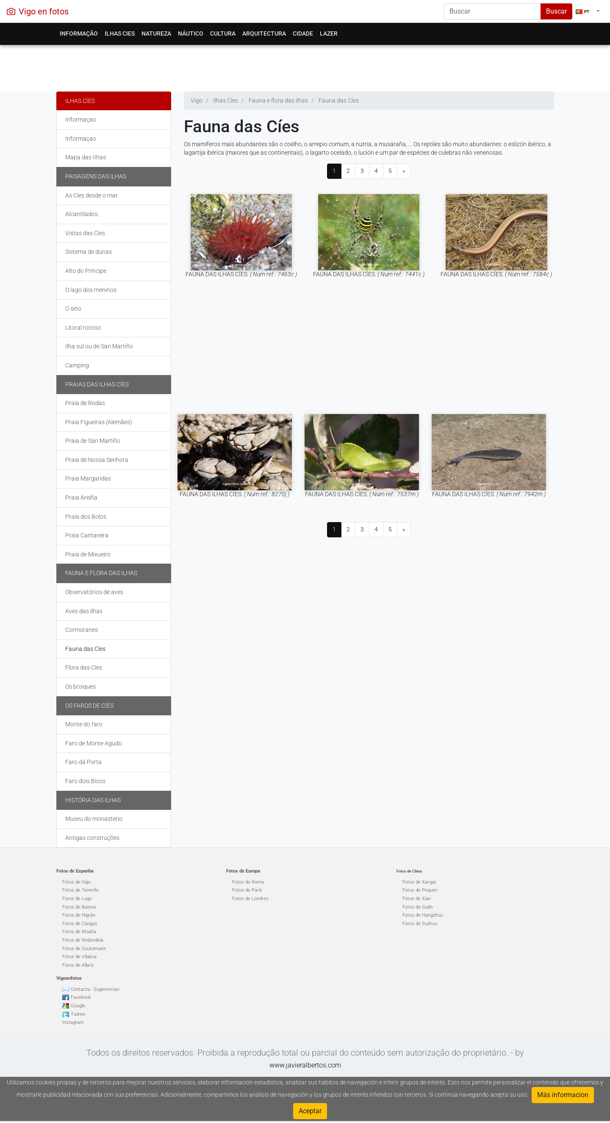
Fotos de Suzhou (419, 923)
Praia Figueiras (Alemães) (98, 422)
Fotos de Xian (416, 898)
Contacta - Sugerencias (95, 989)
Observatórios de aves (94, 592)
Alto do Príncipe (85, 270)
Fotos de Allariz (78, 965)
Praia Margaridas (88, 478)
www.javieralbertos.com (305, 1065)
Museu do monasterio (93, 818)
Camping (77, 365)
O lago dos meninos (90, 289)
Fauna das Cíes (85, 648)
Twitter (78, 1014)
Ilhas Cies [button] (120, 33)
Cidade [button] (303, 33)
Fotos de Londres (250, 898)
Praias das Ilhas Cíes (97, 384)
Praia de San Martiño (92, 440)
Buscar (556, 11)
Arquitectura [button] (264, 33)
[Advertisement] (305, 66)
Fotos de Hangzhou (422, 915)
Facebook (81, 997)
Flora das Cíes (83, 667)
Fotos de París (247, 890)
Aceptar (310, 1111)
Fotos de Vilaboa (79, 956)
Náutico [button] (190, 33)
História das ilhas (93, 800)
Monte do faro (84, 724)
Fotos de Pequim (420, 890)
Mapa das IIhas (85, 157)
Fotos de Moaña (79, 931)
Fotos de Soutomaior (84, 948)
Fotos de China (409, 871)
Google (78, 1006)
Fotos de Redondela (82, 940)
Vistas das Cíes (85, 233)
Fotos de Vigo (76, 882)
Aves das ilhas (84, 611)
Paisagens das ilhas (95, 176)
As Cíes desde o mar (91, 195)
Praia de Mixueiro (88, 554)
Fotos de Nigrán (78, 915)
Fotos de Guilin (417, 907)
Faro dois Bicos (85, 781)
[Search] (492, 11)
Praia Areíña (81, 497)
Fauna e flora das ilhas (101, 573)
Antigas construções (92, 837)
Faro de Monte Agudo (93, 743)
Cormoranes (81, 629)
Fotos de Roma (248, 882)
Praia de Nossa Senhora (96, 459)
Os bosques (80, 686)
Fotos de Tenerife (80, 890)
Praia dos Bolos (85, 516)
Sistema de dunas (88, 251)
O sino (73, 308)
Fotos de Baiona (79, 907)
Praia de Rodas (85, 403)
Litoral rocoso (83, 327)
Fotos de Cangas (79, 923)
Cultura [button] (223, 33)
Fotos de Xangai (419, 882)
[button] (587, 11)
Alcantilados (81, 214)
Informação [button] (79, 33)
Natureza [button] (156, 33)
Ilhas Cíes (80, 100)
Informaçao (80, 119)
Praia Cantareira (86, 535)
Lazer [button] (329, 33)
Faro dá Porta (83, 762)
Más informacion (562, 1095)
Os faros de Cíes (89, 705)
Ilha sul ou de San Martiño (99, 346)
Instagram (73, 1022)
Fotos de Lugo (77, 898)
